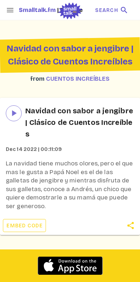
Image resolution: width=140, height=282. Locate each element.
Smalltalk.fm (38, 10)
